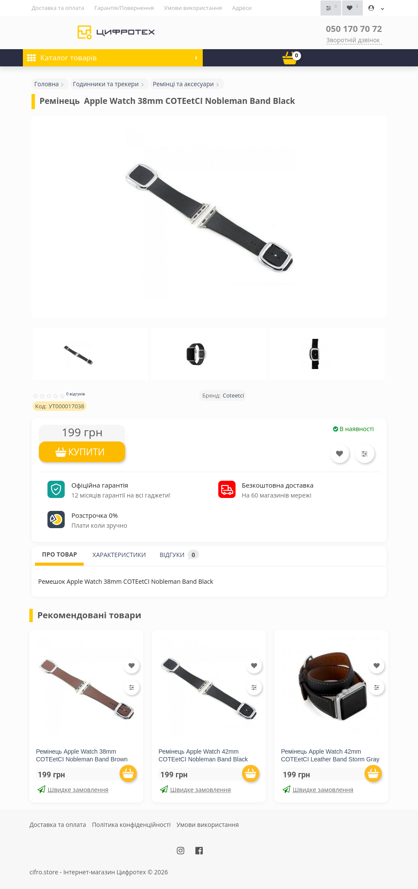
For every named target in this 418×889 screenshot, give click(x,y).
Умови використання (193, 8)
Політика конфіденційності (131, 824)
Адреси (241, 8)
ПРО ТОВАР (59, 554)
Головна (46, 83)
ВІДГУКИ (179, 554)
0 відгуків (75, 393)
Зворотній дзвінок (353, 39)
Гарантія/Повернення (124, 8)
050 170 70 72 (354, 28)
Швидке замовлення (73, 789)
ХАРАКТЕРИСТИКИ (119, 554)
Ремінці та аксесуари (183, 83)
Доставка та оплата (57, 8)
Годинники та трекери (106, 83)
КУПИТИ (86, 452)
